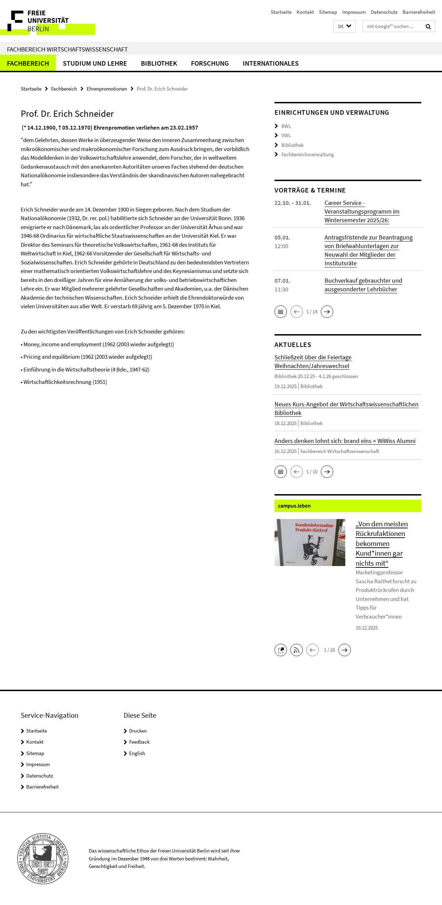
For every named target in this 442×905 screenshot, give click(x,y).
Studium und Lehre (95, 63)
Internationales (271, 63)
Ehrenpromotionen (107, 88)
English (137, 753)
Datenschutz (384, 12)
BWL (286, 126)
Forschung (210, 63)
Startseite (281, 12)
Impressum (354, 12)
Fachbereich (28, 63)
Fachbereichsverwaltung (307, 154)
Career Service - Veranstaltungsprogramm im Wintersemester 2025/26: (362, 211)
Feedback (139, 741)
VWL (286, 135)
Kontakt (305, 12)
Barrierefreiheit (419, 12)
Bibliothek (159, 63)
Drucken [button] (138, 730)
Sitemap (328, 12)
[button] (345, 26)
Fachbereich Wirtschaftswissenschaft (67, 49)
